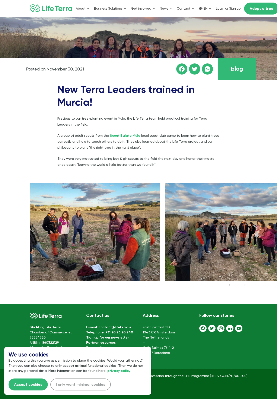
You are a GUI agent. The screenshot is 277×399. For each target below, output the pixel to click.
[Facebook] (203, 328)
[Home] (51, 8)
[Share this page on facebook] (181, 69)
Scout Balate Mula (125, 135)
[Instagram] (221, 328)
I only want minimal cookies (80, 384)
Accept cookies (28, 384)
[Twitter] (212, 328)
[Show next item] (243, 285)
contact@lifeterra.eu (116, 327)
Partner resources (101, 342)
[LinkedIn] (229, 328)
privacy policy (118, 371)
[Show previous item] (231, 285)
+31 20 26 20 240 (119, 332)
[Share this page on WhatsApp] (207, 69)
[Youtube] (238, 328)
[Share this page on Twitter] (194, 69)
